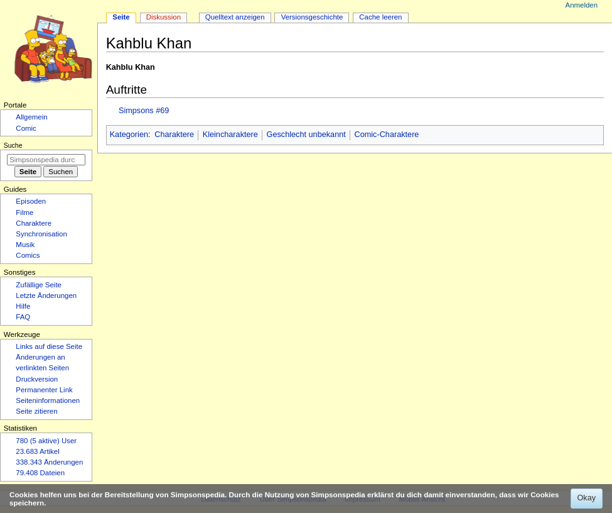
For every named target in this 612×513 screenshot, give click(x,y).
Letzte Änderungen (46, 295)
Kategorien (129, 134)
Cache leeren (380, 17)
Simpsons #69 (144, 110)
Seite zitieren (36, 411)
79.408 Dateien (40, 473)
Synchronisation (41, 234)
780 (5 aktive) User (46, 440)
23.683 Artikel (37, 451)
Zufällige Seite (39, 285)
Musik (25, 244)
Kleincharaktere (230, 134)
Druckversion (37, 379)
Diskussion (163, 17)
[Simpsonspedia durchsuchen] (46, 159)
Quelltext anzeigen (235, 17)
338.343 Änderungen (49, 462)
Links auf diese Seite (49, 346)
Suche (13, 145)
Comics (28, 255)
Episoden (31, 201)
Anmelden (582, 5)
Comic (26, 128)
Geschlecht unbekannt (306, 134)
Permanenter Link (44, 390)
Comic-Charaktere (386, 134)
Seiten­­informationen (48, 400)
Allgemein (31, 117)
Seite (120, 17)
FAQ (23, 317)
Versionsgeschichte (312, 17)
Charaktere (174, 134)
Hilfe (23, 306)
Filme (24, 212)
